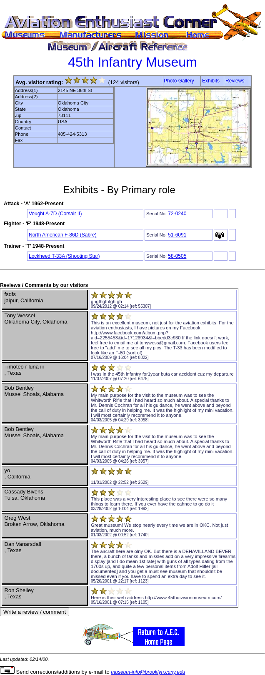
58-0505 (177, 256)
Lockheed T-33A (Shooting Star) (64, 256)
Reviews (234, 81)
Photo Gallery (179, 81)
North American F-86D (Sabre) (63, 235)
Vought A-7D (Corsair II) (55, 214)
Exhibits (211, 81)
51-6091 (177, 235)
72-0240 (177, 214)
